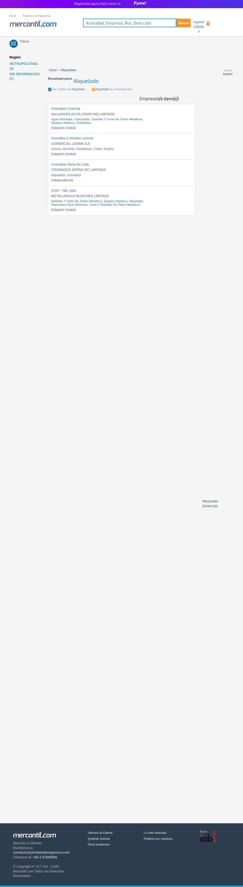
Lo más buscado (155, 833)
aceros (56, 149)
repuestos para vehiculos (69, 204)
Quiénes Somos (99, 838)
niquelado (86, 80)
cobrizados (82, 119)
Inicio (12, 15)
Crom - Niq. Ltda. (64, 190)
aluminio (68, 149)
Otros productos (99, 844)
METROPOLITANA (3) (24, 66)
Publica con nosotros (158, 838)
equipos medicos (63, 123)
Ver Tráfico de (68, 89)
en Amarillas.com (114, 89)
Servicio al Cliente (100, 833)
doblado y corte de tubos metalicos (116, 119)
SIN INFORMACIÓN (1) (25, 76)
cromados (74, 175)
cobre (98, 149)
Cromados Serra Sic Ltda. (70, 164)
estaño (108, 149)
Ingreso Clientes (198, 26)
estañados (84, 123)
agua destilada (61, 119)
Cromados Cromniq (65, 108)
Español (228, 74)
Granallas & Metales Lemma (72, 138)
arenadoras (84, 149)
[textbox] (137, 23)
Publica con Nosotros (37, 15)
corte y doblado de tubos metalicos (114, 204)
